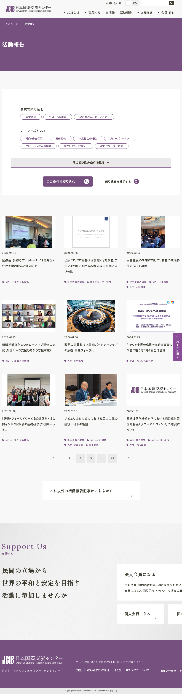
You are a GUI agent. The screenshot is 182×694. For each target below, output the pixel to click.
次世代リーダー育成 (111, 146)
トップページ (11, 24)
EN (135, 3)
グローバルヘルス (120, 138)
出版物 (110, 12)
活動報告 (126, 12)
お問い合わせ (113, 3)
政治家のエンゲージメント (94, 117)
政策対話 (31, 117)
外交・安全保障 (34, 138)
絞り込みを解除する (118, 181)
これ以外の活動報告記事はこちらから (81, 491)
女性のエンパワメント (75, 146)
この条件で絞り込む (61, 181)
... (101, 458)
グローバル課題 (58, 117)
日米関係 (60, 138)
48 (112, 458)
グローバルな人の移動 (38, 146)
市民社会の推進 (88, 138)
